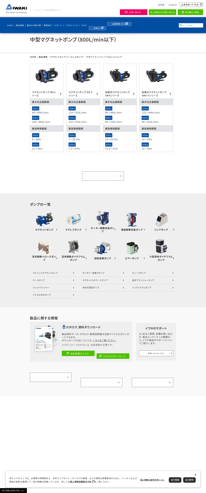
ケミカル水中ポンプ (42, 291)
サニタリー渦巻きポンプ (93, 269)
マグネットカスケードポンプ (95, 276)
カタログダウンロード (114, 350)
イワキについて (67, 21)
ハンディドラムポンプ (141, 284)
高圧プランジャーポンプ (143, 276)
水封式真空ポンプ (90, 284)
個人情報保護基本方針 (81, 482)
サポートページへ (156, 349)
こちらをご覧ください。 (104, 337)
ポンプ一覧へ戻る (103, 174)
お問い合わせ (135, 12)
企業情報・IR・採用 (190, 4)
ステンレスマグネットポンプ (45, 269)
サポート (55, 21)
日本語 (161, 4)
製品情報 (19, 21)
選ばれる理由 (151, 364)
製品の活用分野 (32, 21)
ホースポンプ (39, 276)
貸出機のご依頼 (192, 12)
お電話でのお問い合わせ (164, 12)
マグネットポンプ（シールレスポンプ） (67, 56)
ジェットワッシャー (41, 284)
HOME (10, 21)
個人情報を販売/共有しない (13, 490)
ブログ (79, 21)
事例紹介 (45, 21)
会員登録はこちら (79, 350)
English (173, 4)
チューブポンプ (139, 269)
